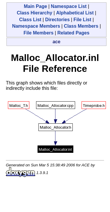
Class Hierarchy (34, 12)
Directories (57, 19)
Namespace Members (36, 26)
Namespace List (69, 6)
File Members (38, 32)
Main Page (35, 6)
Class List (30, 19)
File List (82, 19)
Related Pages (73, 32)
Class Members (81, 26)
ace (56, 41)
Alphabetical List (75, 12)
